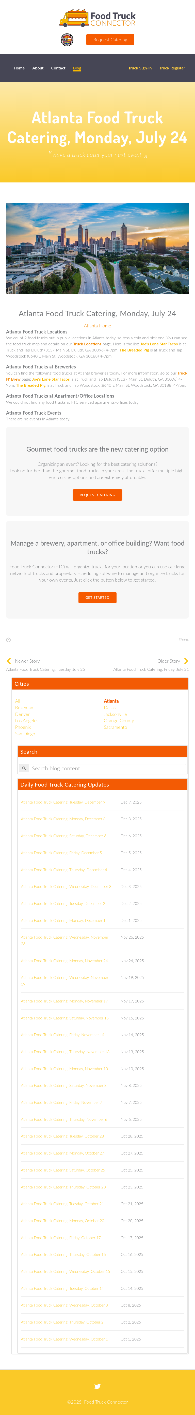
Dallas (110, 707)
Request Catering (110, 39)
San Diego (25, 733)
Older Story (168, 661)
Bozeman (24, 707)
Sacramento (115, 727)
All (17, 701)
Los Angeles (26, 720)
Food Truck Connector (106, 1402)
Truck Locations (87, 343)
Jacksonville (115, 714)
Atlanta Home (97, 325)
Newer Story (27, 661)
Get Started (97, 597)
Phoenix (23, 727)
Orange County (119, 720)
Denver (22, 714)
